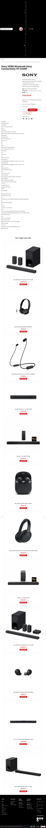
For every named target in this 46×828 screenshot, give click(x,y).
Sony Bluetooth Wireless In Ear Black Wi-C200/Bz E (23, 374)
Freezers (3, 807)
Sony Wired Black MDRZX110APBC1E (23, 326)
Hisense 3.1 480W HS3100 (23, 597)
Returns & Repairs (29, 807)
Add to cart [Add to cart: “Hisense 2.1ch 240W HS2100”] (23, 460)
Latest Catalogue (21, 807)
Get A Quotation (13, 801)
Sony (27, 92)
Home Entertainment (7, 62)
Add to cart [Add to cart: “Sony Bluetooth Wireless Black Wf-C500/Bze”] (23, 696)
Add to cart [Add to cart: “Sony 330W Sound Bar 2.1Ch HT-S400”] (23, 791)
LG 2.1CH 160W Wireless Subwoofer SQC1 (23, 739)
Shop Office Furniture (12, 803)
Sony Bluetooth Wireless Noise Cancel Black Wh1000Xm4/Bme (23, 550)
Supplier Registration (13, 804)
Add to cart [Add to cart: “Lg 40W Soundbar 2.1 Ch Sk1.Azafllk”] (23, 413)
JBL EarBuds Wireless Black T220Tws (23, 503)
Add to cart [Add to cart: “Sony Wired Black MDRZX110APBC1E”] (23, 331)
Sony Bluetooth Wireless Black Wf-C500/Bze (23, 692)
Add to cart (32, 109)
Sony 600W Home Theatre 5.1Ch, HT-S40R (23, 645)
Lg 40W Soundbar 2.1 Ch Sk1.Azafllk (23, 409)
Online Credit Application (21, 803)
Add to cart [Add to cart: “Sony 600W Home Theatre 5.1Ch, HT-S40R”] (23, 649)
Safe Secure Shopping (30, 808)
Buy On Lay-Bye (21, 804)
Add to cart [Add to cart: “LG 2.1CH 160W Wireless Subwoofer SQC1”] (23, 744)
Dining (3, 811)
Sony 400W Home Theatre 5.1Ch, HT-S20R (23, 279)
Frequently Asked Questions (29, 804)
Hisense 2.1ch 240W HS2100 (23, 456)
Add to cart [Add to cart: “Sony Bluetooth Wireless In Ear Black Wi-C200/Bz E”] (23, 378)
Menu (3, 59)
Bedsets (3, 801)
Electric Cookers (4, 808)
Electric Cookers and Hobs (5, 805)
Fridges (3, 804)
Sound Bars (14, 62)
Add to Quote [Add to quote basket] (27, 113)
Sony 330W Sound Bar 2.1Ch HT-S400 (23, 786)
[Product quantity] (24, 109)
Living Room (3, 810)
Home (2, 62)
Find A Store (28, 802)
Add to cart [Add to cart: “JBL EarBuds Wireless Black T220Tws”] (23, 508)
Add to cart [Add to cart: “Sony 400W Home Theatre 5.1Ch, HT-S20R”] (23, 284)
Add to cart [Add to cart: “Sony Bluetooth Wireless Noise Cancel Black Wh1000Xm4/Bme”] (23, 555)
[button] (23, 118)
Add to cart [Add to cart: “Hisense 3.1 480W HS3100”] (23, 602)
